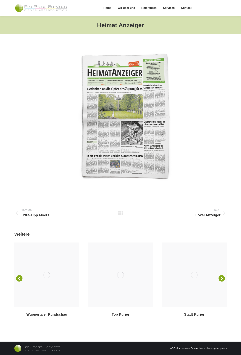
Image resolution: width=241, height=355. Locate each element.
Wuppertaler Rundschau (46, 314)
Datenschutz (197, 348)
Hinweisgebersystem (216, 348)
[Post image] (46, 274)
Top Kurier (120, 314)
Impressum (182, 348)
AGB (172, 348)
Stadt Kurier (194, 314)
